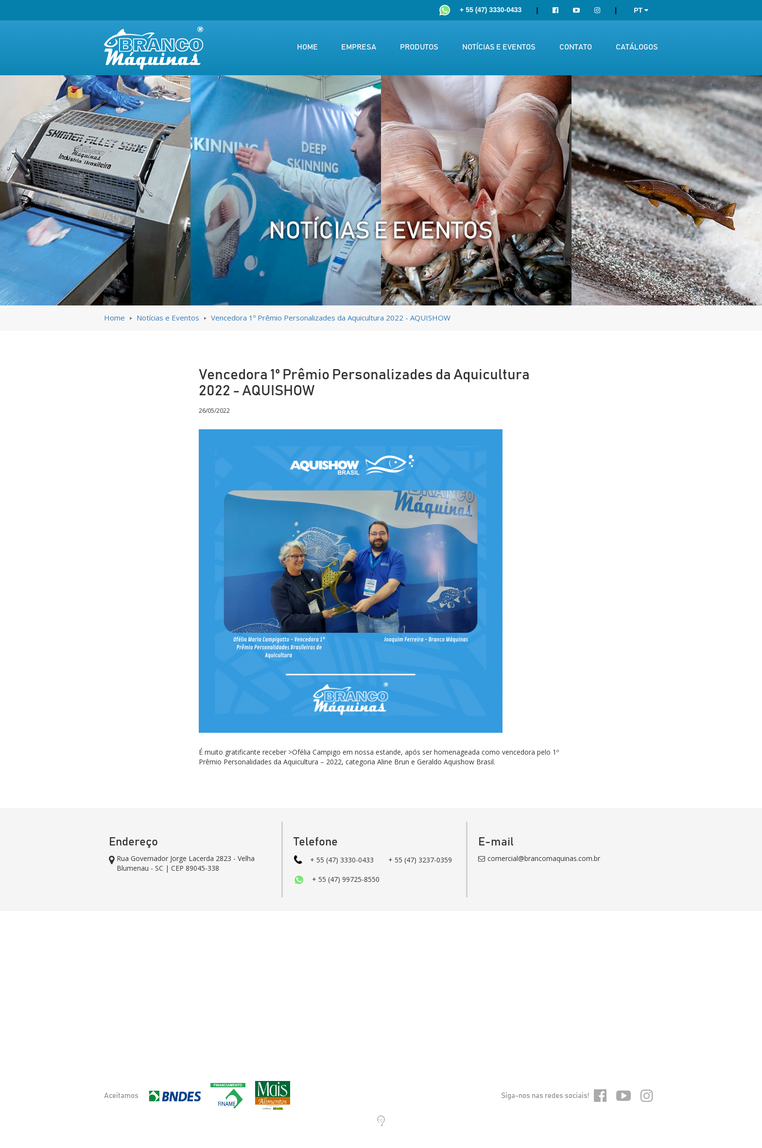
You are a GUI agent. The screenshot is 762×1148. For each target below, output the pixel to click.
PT (641, 10)
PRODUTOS (419, 47)
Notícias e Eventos (169, 317)
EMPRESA (358, 47)
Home (115, 317)
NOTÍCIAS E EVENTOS (499, 47)
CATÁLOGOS (637, 47)
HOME (307, 47)
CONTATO (575, 47)
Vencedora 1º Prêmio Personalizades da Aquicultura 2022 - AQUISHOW (330, 317)
